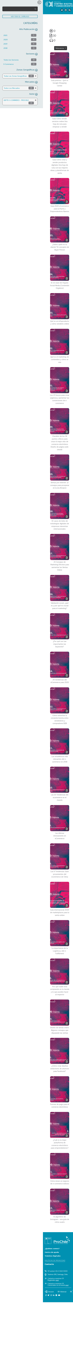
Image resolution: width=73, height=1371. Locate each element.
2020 (6, 40)
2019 (5, 44)
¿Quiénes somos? (52, 1248)
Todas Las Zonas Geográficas (15, 76)
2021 (5, 35)
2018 (5, 48)
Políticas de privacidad (55, 1260)
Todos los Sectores (11, 60)
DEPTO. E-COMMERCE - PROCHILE (16, 100)
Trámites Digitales (53, 1256)
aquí (57, 1280)
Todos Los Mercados (12, 88)
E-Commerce (9, 64)
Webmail (62, 1292)
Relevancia (60, 48)
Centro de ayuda (52, 1252)
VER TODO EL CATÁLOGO (20, 16)
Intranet (49, 1292)
